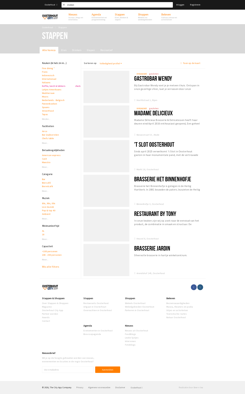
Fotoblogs (130, 344)
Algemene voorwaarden (99, 387)
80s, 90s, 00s (48, 203)
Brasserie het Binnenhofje (162, 179)
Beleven (170, 298)
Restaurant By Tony (155, 213)
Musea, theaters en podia (179, 306)
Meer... (45, 143)
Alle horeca (49, 50)
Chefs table (48, 138)
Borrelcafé (47, 186)
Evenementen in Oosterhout (98, 330)
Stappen (88, 298)
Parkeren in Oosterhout (137, 310)
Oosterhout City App (52, 310)
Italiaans (46, 82)
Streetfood (48, 110)
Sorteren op (90, 63)
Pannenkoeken (49, 103)
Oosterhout (51, 4)
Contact (46, 320)
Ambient (46, 214)
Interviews (130, 341)
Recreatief (106, 50)
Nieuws (129, 325)
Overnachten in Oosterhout (97, 310)
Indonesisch (48, 75)
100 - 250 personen (52, 254)
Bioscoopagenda (92, 334)
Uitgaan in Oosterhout (94, 306)
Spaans (46, 107)
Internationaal (49, 78)
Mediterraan (48, 93)
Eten (64, 50)
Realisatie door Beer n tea (191, 387)
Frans (45, 71)
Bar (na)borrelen (50, 134)
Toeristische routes (176, 313)
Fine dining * (48, 68)
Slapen (91, 50)
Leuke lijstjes (132, 337)
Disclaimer (120, 387)
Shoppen (130, 298)
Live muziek (48, 206)
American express (51, 155)
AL (43, 230)
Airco (44, 131)
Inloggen (180, 4)
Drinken (76, 50)
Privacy (79, 387)
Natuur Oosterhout (176, 317)
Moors (45, 96)
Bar (43, 179)
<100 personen (50, 251)
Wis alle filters (50, 266)
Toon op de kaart (190, 63)
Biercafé (46, 182)
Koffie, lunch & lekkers (54, 86)
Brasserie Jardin (152, 248)
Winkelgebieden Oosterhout (139, 306)
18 (43, 234)
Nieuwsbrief (48, 353)
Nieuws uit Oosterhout (136, 330)
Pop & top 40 (48, 210)
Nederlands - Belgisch (53, 100)
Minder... (46, 119)
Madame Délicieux (153, 112)
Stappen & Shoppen (53, 298)
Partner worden (50, 313)
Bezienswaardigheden (177, 303)
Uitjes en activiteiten (177, 310)
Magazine (47, 306)
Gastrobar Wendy (153, 78)
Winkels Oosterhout (135, 303)
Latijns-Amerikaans (52, 89)
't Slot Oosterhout (154, 144)
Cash (44, 158)
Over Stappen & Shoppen (55, 303)
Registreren (195, 4)
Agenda (87, 325)
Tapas (45, 114)
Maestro (46, 162)
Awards (46, 317)
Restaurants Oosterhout (96, 303)
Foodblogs (130, 334)
